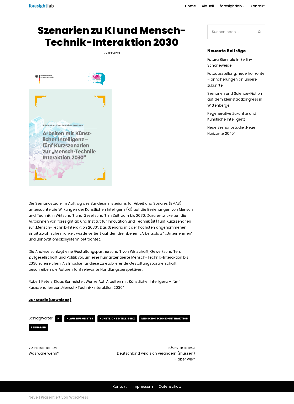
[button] (244, 6)
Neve (33, 398)
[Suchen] (230, 32)
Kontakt (257, 6)
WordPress (78, 398)
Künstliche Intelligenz (118, 319)
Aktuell (208, 6)
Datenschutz (170, 387)
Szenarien (39, 328)
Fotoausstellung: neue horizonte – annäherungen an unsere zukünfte (235, 79)
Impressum (143, 387)
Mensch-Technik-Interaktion (167, 319)
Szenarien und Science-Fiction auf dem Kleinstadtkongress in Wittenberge (234, 99)
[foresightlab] (41, 6)
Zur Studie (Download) (50, 300)
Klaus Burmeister (80, 319)
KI (58, 319)
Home (190, 6)
